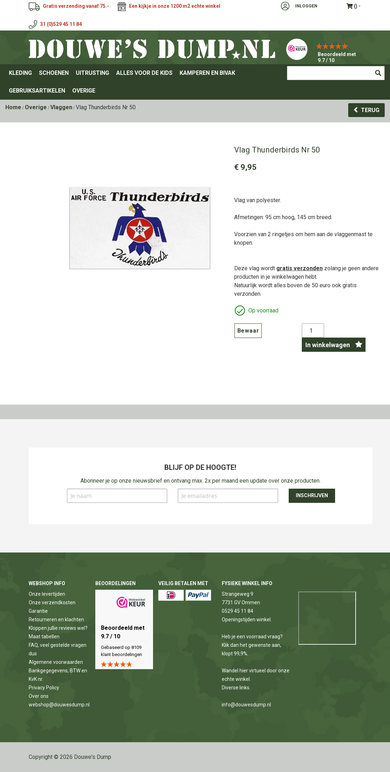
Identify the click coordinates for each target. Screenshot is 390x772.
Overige (36, 107)
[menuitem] (20, 73)
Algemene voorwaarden (56, 662)
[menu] (195, 82)
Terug (370, 110)
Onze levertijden (47, 594)
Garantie (38, 611)
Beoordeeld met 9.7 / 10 (337, 57)
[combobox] (336, 73)
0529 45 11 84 (237, 611)
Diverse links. (236, 687)
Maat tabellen (44, 636)
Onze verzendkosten (52, 602)
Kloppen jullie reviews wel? (58, 628)
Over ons (39, 696)
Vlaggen (61, 107)
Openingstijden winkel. (247, 619)
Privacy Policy (44, 687)
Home (13, 107)
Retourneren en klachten (56, 619)
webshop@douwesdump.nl (59, 704)
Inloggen (306, 6)
